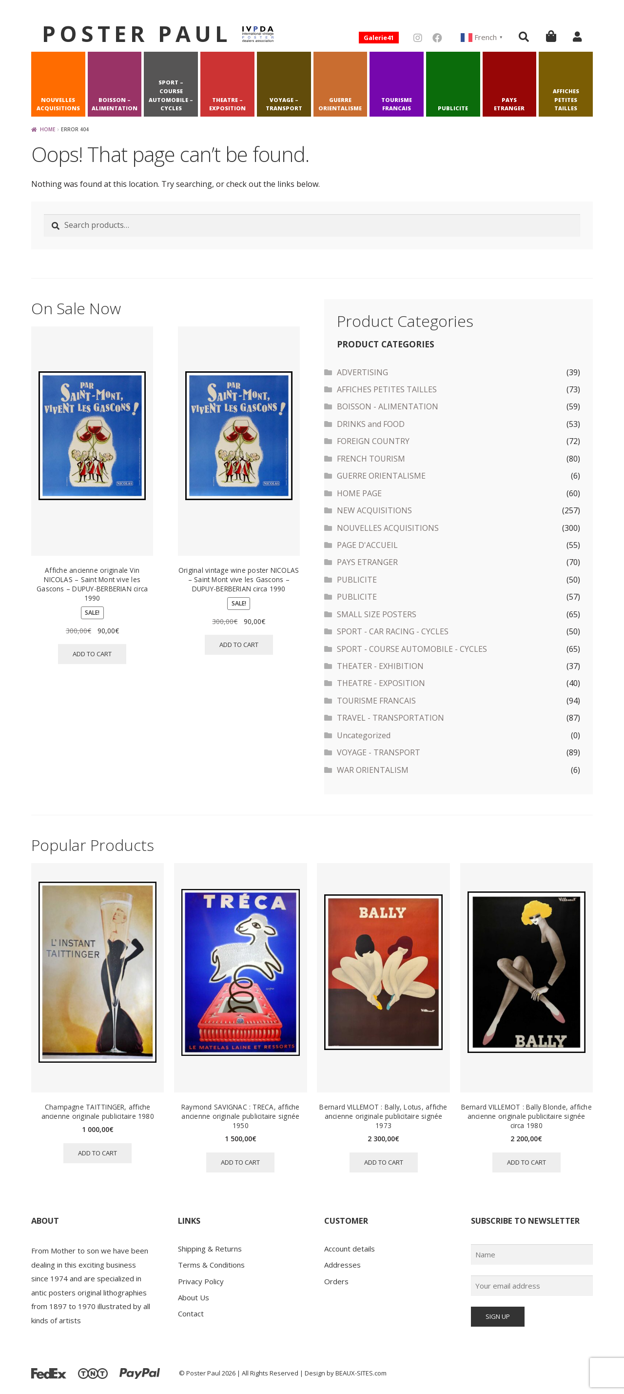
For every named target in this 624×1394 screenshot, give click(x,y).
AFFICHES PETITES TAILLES (566, 99)
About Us (193, 1297)
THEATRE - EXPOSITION (381, 683)
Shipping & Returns (210, 1248)
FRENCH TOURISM (371, 458)
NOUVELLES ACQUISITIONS (58, 104)
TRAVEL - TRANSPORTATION (390, 717)
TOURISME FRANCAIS (396, 104)
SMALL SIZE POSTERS (376, 614)
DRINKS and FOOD (371, 424)
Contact (191, 1313)
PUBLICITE (453, 108)
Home (48, 129)
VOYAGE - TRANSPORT (378, 752)
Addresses (342, 1265)
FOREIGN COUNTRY (373, 441)
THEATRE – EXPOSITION (227, 104)
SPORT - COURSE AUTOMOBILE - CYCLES (412, 649)
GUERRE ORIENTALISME (340, 104)
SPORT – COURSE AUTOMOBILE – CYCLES (171, 95)
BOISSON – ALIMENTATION (114, 104)
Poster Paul (137, 33)
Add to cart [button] (92, 653)
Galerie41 (379, 37)
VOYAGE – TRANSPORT (284, 104)
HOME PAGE (359, 493)
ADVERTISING (362, 372)
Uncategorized (363, 735)
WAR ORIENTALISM (373, 770)
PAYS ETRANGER (509, 104)
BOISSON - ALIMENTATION (387, 406)
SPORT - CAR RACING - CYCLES (392, 631)
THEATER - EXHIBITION (380, 666)
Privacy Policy (201, 1281)
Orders (336, 1281)
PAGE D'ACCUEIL (367, 545)
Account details (349, 1248)
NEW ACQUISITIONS (374, 510)
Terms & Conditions (211, 1265)
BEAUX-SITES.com (361, 1373)
